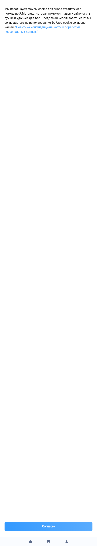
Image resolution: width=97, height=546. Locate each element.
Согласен (48, 526)
